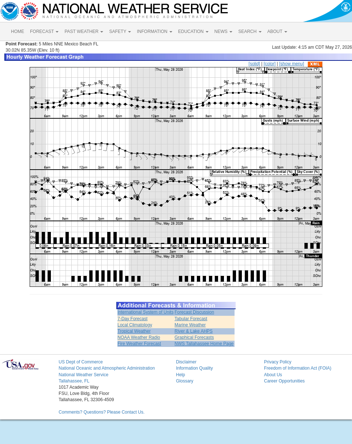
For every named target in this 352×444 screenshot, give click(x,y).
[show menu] (291, 63)
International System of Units (145, 312)
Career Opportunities (284, 381)
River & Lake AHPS (194, 331)
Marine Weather (190, 325)
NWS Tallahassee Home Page (204, 343)
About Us (273, 374)
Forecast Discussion (194, 312)
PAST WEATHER (83, 31)
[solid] (254, 63)
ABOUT (277, 31)
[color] (269, 63)
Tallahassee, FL (74, 381)
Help (180, 374)
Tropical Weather (134, 331)
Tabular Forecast (191, 318)
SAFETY (120, 31)
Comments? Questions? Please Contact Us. (102, 412)
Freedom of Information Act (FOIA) (297, 368)
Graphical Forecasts (194, 337)
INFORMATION (154, 31)
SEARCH (249, 31)
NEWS (223, 31)
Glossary (184, 381)
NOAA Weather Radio (138, 337)
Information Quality (194, 368)
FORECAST (44, 31)
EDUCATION (193, 31)
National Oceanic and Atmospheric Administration (107, 368)
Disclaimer (186, 362)
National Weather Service (83, 374)
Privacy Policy (277, 362)
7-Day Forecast (132, 318)
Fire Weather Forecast (139, 343)
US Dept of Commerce (81, 362)
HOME (17, 31)
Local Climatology (134, 325)
